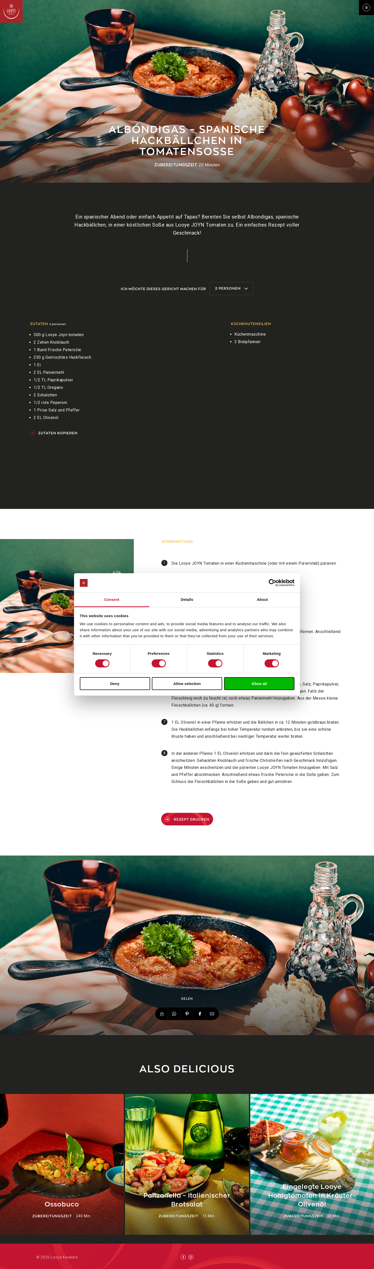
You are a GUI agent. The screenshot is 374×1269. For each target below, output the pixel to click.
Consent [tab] (111, 599)
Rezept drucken (187, 819)
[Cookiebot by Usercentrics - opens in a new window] (272, 583)
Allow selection (187, 683)
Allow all (259, 683)
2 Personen (231, 288)
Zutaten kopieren (54, 432)
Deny (114, 683)
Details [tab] (187, 599)
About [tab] (262, 599)
